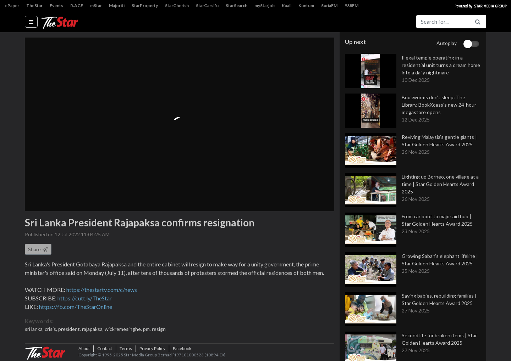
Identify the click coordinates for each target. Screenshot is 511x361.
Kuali (286, 5)
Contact (104, 348)
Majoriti (117, 5)
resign (159, 329)
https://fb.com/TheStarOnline (75, 306)
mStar (96, 5)
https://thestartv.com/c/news (101, 289)
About (84, 348)
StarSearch (236, 5)
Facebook (182, 348)
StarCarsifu (207, 5)
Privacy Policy (152, 348)
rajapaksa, (93, 329)
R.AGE (76, 5)
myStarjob (264, 5)
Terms (126, 348)
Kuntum (306, 5)
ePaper (12, 5)
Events (56, 5)
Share (38, 249)
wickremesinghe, (124, 329)
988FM (351, 5)
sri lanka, (35, 329)
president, (70, 329)
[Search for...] (442, 21)
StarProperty (145, 5)
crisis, (51, 329)
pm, (147, 329)
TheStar (34, 5)
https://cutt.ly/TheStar (84, 298)
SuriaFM (329, 5)
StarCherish (177, 5)
